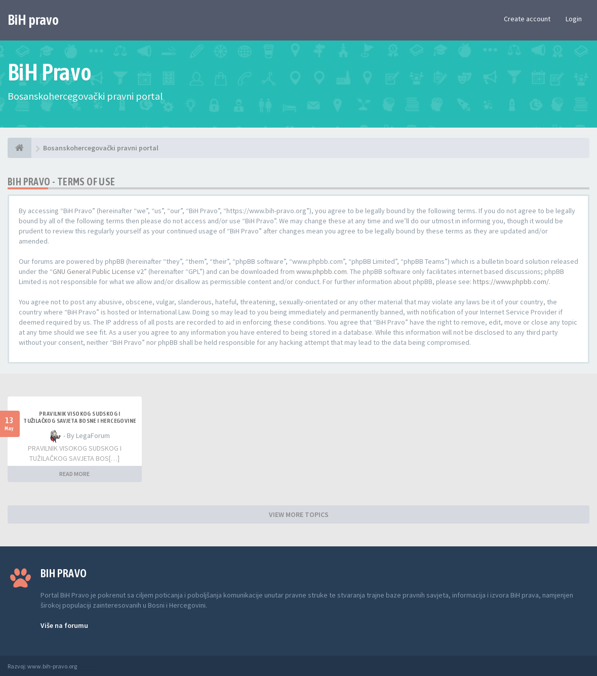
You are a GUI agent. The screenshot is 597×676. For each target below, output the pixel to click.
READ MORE (74, 474)
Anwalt (87, 666)
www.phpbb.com (321, 271)
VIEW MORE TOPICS (299, 514)
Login (574, 18)
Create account (527, 18)
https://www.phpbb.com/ (511, 281)
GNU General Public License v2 (98, 271)
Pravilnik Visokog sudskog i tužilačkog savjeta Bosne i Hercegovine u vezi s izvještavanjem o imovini (79, 420)
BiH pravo (33, 20)
